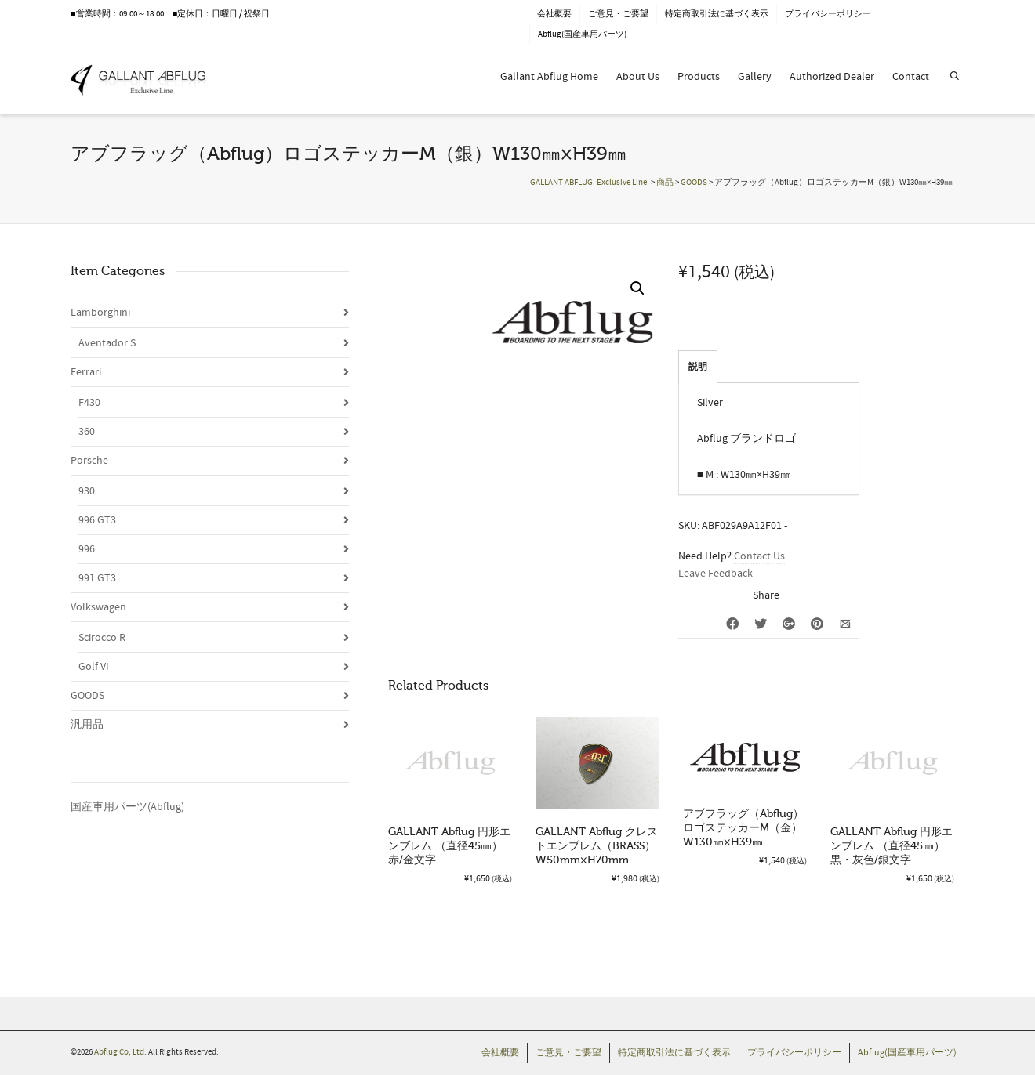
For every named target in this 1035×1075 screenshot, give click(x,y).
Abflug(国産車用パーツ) (582, 34)
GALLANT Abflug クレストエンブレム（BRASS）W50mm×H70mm (597, 846)
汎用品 (87, 725)
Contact (910, 77)
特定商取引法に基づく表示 (716, 14)
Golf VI (93, 667)
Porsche (89, 461)
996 (86, 549)
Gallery (755, 77)
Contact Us (759, 556)
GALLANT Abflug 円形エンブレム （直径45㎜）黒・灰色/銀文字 (891, 846)
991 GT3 (97, 578)
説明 (697, 367)
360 (86, 432)
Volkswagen (98, 607)
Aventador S (107, 343)
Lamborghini (100, 313)
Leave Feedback (715, 573)
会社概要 (554, 14)
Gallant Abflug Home (549, 77)
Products (698, 77)
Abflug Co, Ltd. (121, 1052)
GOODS (87, 696)
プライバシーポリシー (828, 14)
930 (86, 491)
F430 (89, 403)
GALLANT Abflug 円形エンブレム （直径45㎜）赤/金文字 (449, 846)
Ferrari (86, 372)
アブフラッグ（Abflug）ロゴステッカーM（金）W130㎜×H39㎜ (743, 828)
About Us (637, 77)
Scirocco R (101, 638)
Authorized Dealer (832, 77)
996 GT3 (97, 520)
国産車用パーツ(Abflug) (127, 807)
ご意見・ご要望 (618, 14)
